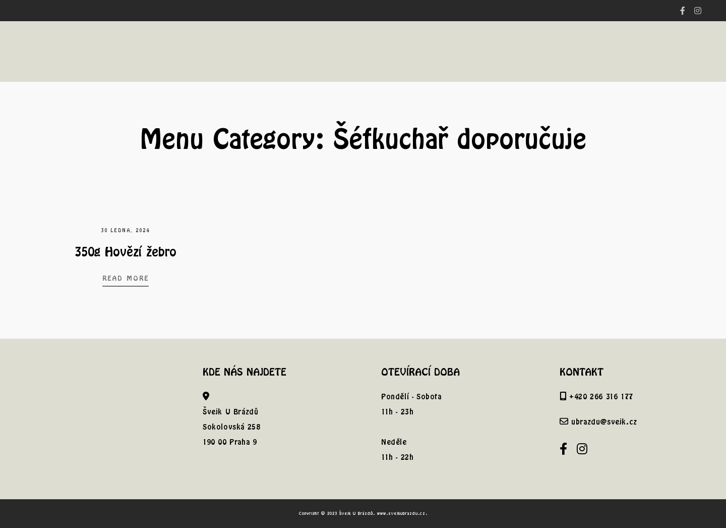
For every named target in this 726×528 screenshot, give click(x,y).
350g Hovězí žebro (125, 251)
